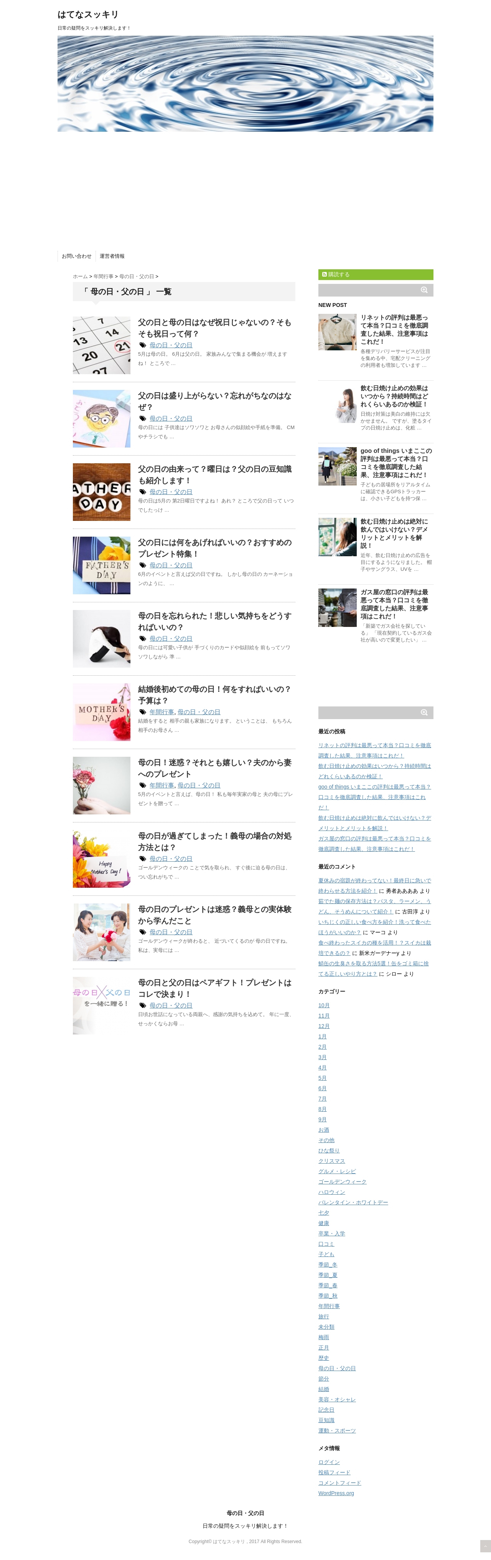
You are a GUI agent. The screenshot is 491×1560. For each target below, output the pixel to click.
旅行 (323, 1316)
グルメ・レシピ (337, 1171)
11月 (324, 1016)
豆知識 (326, 1420)
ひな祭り (329, 1150)
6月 (322, 1088)
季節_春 (328, 1285)
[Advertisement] (245, 189)
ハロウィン (331, 1192)
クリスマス (331, 1161)
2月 (322, 1047)
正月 (323, 1347)
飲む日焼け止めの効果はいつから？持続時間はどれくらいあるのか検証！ (394, 396)
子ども (326, 1254)
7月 (322, 1099)
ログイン (329, 1462)
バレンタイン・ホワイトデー (353, 1202)
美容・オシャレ (337, 1399)
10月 (324, 1005)
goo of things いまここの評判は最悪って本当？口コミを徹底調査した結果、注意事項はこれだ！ (374, 797)
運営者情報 (112, 256)
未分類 (326, 1327)
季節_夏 (328, 1275)
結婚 (323, 1389)
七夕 (323, 1213)
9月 (322, 1119)
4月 (322, 1067)
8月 (322, 1109)
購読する (336, 274)
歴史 (323, 1358)
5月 (322, 1078)
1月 (322, 1036)
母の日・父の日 (171, 345)
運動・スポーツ (337, 1430)
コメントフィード (339, 1483)
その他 (326, 1140)
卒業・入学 (331, 1233)
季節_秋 (328, 1296)
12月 (324, 1026)
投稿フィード (334, 1472)
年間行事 (162, 712)
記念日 (326, 1410)
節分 (323, 1379)
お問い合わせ (77, 256)
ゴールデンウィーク (342, 1182)
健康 (323, 1223)
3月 (322, 1057)
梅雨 (323, 1337)
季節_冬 (328, 1265)
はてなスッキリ (88, 14)
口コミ (326, 1244)
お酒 (323, 1130)
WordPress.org (336, 1493)
